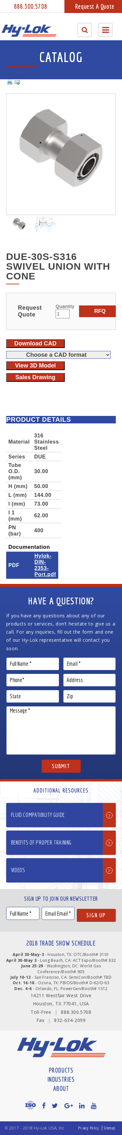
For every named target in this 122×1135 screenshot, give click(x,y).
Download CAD (35, 343)
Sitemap (109, 1128)
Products (61, 1070)
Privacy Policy (88, 1128)
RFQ (100, 311)
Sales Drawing (35, 377)
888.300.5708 (30, 6)
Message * (61, 730)
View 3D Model (35, 365)
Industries (61, 1079)
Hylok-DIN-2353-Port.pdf (45, 565)
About (61, 1088)
